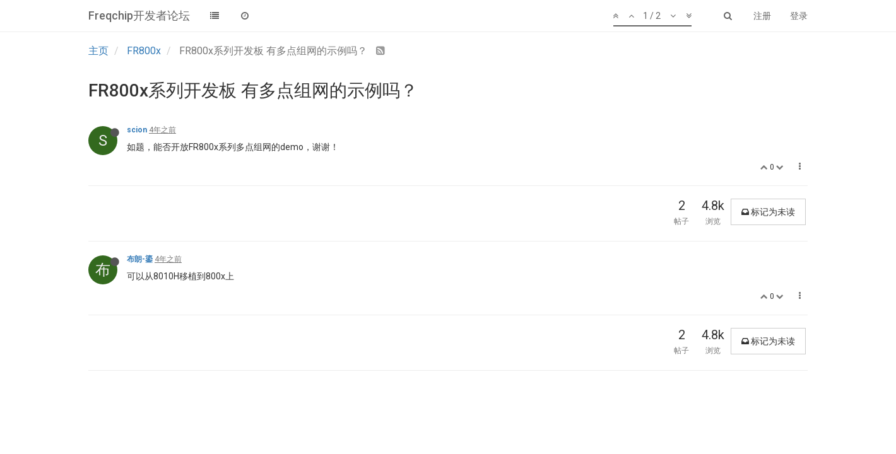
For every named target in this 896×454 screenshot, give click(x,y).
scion (137, 129)
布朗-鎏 (140, 259)
